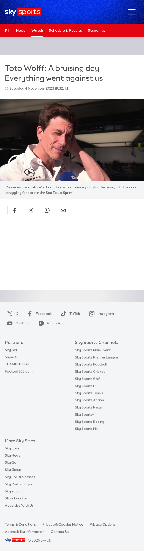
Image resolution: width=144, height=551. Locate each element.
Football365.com (19, 371)
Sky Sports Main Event (93, 350)
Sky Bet (11, 350)
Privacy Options (102, 524)
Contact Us (60, 531)
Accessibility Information (24, 531)
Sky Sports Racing (89, 421)
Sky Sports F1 (85, 385)
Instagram (100, 314)
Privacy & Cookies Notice (62, 524)
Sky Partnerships (18, 484)
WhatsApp (50, 323)
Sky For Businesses (20, 476)
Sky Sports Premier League (96, 357)
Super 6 (11, 357)
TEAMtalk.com (17, 364)
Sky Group (13, 469)
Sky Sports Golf (87, 378)
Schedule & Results (65, 30)
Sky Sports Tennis (89, 393)
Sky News (12, 455)
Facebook (38, 314)
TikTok (69, 314)
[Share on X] (31, 210)
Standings (96, 30)
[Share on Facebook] (14, 210)
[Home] (23, 12)
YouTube (17, 323)
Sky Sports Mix (87, 428)
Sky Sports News (88, 407)
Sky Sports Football (91, 364)
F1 (7, 30)
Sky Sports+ (84, 414)
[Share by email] (63, 210)
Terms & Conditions (20, 524)
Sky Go (10, 462)
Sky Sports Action (89, 400)
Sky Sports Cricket (90, 371)
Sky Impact (14, 491)
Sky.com (12, 448)
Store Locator (16, 498)
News (20, 30)
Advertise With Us (19, 505)
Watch (37, 30)
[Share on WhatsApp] (47, 210)
